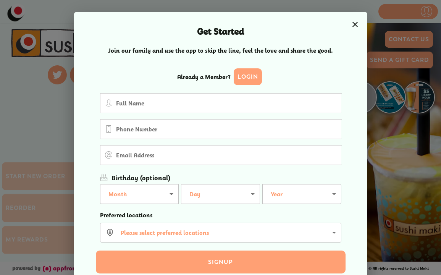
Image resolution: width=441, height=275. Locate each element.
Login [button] (247, 76)
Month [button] (117, 194)
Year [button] (277, 194)
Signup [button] (220, 262)
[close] (355, 24)
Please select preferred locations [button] (165, 232)
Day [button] (194, 194)
